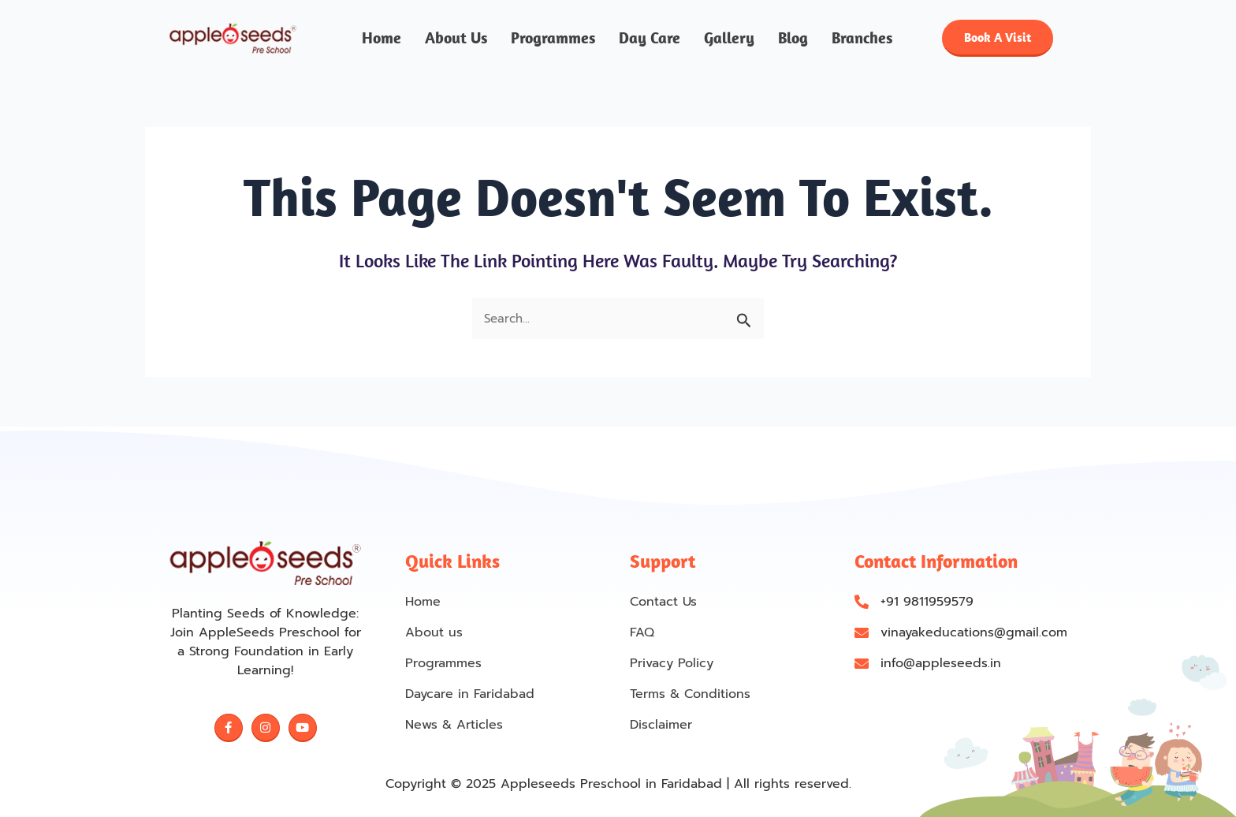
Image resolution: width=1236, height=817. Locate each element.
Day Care (649, 39)
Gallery (729, 39)
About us (456, 39)
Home (381, 39)
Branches (862, 39)
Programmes (553, 39)
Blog (793, 39)
